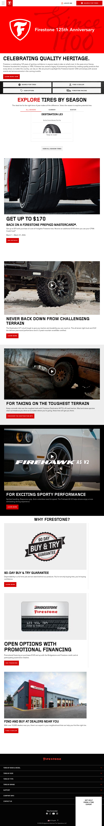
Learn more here (11, 76)
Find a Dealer (76, 85)
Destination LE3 (52, 114)
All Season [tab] (31, 110)
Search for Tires (89, 3)
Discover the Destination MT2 (20, 416)
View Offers (27, 90)
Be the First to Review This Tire (52, 120)
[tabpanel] (52, 131)
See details (13, 240)
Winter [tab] (73, 110)
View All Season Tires (52, 148)
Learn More (12, 336)
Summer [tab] (52, 110)
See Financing (11, 663)
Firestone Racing (77, 90)
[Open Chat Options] (97, 818)
